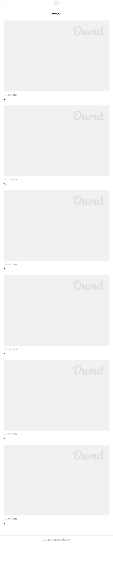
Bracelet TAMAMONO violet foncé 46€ (21, 466)
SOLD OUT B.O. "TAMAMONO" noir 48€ (22, 555)
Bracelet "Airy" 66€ (12, 99)
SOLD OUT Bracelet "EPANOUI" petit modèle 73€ (26, 191)
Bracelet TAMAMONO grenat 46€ (19, 376)
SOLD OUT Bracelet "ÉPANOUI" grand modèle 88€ (27, 284)
